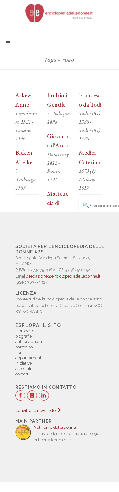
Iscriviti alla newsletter (38, 410)
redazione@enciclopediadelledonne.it (64, 276)
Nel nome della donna (55, 427)
